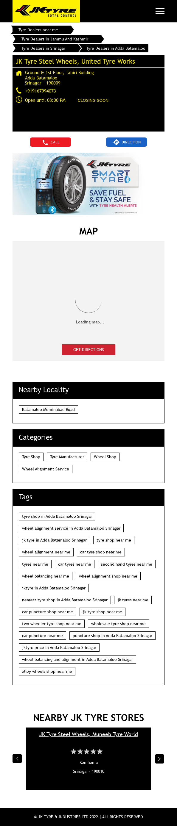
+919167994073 (40, 91)
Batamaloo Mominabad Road (48, 409)
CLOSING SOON (93, 100)
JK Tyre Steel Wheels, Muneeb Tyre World (88, 734)
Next (159, 759)
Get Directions (88, 349)
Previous (17, 759)
